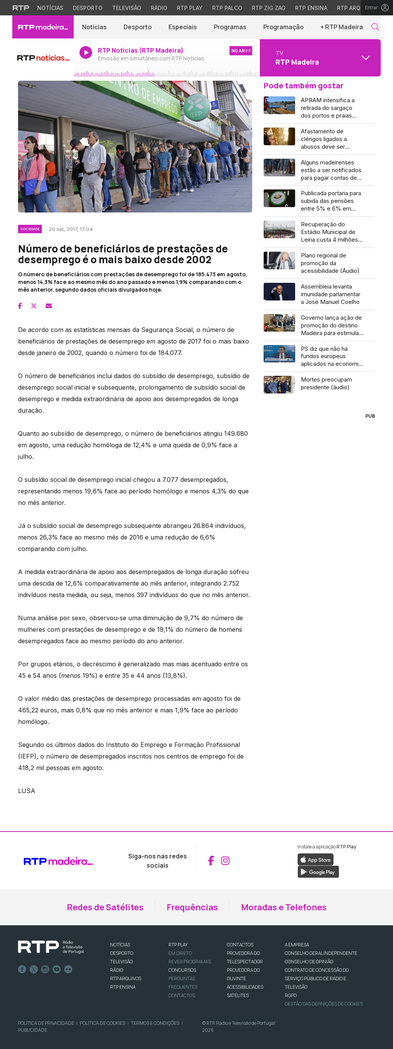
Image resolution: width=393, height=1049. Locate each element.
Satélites (238, 995)
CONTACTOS (240, 944)
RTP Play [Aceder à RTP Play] (190, 8)
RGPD (291, 995)
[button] (375, 27)
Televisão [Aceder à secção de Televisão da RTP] (126, 8)
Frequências (192, 907)
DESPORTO (121, 953)
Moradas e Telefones (284, 907)
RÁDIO (116, 970)
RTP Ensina (122, 987)
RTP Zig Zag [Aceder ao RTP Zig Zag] (269, 8)
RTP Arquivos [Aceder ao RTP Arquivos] (357, 8)
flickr (68, 969)
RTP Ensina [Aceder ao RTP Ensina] (311, 8)
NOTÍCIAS (120, 944)
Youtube (57, 969)
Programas (230, 27)
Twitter (34, 969)
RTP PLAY (178, 944)
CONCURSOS (182, 970)
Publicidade (32, 1030)
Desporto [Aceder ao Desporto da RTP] (87, 8)
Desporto (138, 27)
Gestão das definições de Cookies (324, 1004)
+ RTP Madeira (341, 27)
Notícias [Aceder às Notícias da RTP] (50, 8)
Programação (283, 27)
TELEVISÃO (121, 961)
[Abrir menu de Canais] (319, 57)
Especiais (182, 27)
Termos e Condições (155, 1023)
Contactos (181, 995)
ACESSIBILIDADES (245, 987)
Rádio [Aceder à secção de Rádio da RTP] (159, 8)
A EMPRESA (297, 944)
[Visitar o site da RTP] (21, 7)
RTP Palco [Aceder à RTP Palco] (227, 8)
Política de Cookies (102, 1023)
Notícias (94, 27)
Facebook (22, 969)
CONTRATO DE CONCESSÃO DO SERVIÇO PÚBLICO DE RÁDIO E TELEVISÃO (317, 978)
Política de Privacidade (46, 1023)
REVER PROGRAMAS (189, 961)
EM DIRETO (180, 953)
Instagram (45, 969)
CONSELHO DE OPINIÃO (309, 961)
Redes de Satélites (105, 907)
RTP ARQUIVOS (125, 978)
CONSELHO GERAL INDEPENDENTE (321, 953)
